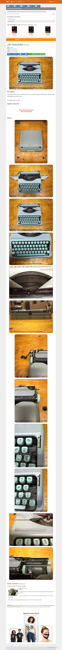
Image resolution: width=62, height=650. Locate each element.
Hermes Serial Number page (49, 605)
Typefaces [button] (30, 6)
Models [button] (15, 6)
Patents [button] (37, 6)
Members (52, 1)
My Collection (19, 586)
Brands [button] (9, 6)
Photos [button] (21, 54)
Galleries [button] (22, 6)
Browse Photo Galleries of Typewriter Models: (13, 16)
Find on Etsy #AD (41, 54)
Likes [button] (26, 54)
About (13, 1)
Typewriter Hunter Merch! (31, 614)
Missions (20, 1)
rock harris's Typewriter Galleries (12, 586)
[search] (31, 19)
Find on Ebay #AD (33, 54)
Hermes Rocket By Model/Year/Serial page (14, 606)
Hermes (11, 39)
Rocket (13, 39)
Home (8, 39)
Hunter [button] (15, 54)
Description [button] (10, 54)
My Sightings (24, 586)
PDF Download (14, 35)
